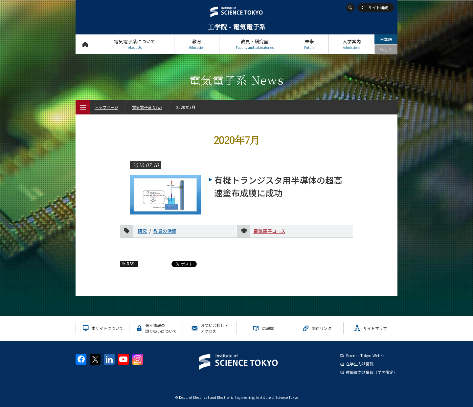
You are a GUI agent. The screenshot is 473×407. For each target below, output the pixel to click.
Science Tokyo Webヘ (365, 355)
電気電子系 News (147, 107)
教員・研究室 (254, 44)
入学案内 (351, 44)
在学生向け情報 (359, 363)
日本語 (386, 39)
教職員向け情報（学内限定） (371, 372)
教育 (196, 44)
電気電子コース (269, 231)
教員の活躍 (164, 231)
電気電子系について (134, 44)
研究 (142, 231)
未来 (309, 44)
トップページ (85, 44)
